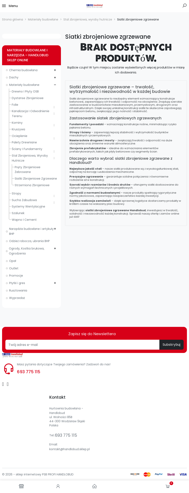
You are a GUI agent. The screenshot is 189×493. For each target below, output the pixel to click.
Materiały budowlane (24, 85)
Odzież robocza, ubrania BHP (29, 241)
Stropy (16, 193)
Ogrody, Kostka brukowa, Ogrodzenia (26, 250)
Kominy (17, 123)
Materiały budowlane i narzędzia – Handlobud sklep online (27, 55)
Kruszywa (18, 129)
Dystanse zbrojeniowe (28, 98)
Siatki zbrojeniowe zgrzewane (36, 178)
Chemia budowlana (23, 70)
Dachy (13, 77)
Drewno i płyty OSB (25, 91)
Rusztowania (18, 290)
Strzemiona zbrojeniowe (32, 185)
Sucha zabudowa (24, 200)
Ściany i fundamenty (27, 149)
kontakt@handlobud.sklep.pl (69, 449)
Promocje (16, 275)
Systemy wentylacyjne (28, 206)
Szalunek (18, 213)
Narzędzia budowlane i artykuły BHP (31, 231)
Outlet (13, 268)
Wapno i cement (24, 220)
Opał (12, 261)
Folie (15, 105)
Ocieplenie (19, 136)
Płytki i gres (17, 283)
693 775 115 (28, 372)
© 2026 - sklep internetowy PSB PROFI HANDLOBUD (38, 474)
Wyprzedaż (17, 298)
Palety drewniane (24, 142)
